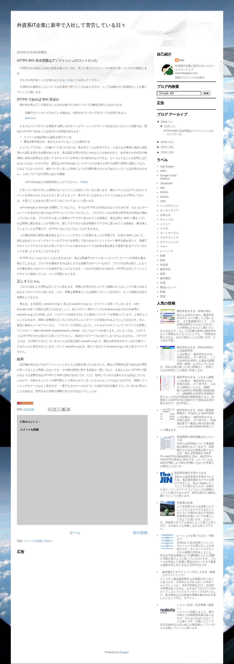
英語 (162, 260)
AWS (163, 170)
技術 (162, 273)
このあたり (71, 80)
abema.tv (30, 118)
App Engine (167, 166)
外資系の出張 (185, 502)
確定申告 (165, 269)
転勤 (162, 291)
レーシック (166, 251)
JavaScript (166, 183)
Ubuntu (164, 196)
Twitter (84, 182)
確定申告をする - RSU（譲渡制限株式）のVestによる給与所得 (195, 412)
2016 (164, 152)
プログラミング (169, 237)
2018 (164, 141)
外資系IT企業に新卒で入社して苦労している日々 (71, 25)
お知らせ (165, 214)
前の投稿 (140, 533)
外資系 (164, 264)
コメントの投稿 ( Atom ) (38, 541)
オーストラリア (169, 210)
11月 (167, 126)
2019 (164, 121)
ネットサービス (169, 233)
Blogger (123, 652)
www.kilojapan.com (186, 73)
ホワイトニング (169, 242)
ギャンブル (166, 219)
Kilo (181, 60)
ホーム (74, 533)
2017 (164, 146)
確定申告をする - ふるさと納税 (195, 377)
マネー (164, 246)
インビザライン (169, 205)
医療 (162, 255)
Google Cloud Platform (168, 177)
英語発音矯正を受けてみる (190, 472)
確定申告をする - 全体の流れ (194, 311)
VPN (163, 201)
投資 (162, 296)
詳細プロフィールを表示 (189, 77)
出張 (162, 282)
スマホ (164, 228)
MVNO (164, 192)
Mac (162, 187)
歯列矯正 (165, 278)
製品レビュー (168, 287)
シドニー (165, 223)
